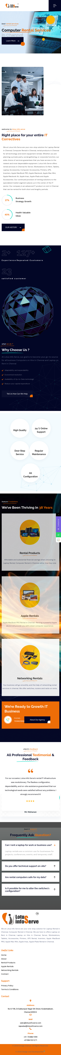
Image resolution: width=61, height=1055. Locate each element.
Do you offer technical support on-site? (25, 866)
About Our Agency (37, 720)
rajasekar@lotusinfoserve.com (30, 1026)
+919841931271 (30, 1040)
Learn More (12, 41)
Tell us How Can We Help (17, 394)
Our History (13, 227)
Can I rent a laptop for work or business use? (28, 845)
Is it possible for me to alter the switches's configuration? (27, 889)
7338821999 (19, 721)
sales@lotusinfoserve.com (30, 1023)
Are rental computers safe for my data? (25, 877)
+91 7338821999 (30, 1037)
